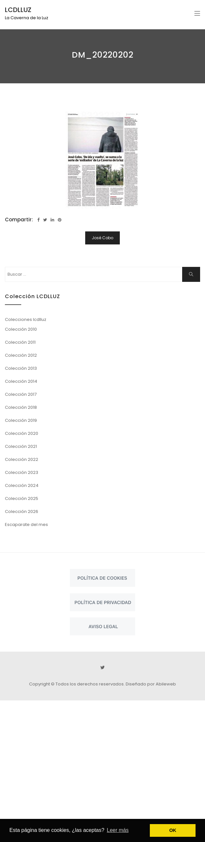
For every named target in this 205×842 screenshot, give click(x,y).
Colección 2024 (22, 485)
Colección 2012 (21, 355)
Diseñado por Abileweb (151, 684)
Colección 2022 (21, 459)
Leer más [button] (118, 830)
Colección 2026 (21, 511)
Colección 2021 (21, 446)
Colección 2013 (21, 368)
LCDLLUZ (18, 9)
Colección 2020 (21, 433)
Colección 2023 (21, 472)
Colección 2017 (21, 394)
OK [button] (172, 830)
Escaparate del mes (26, 524)
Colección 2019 (21, 420)
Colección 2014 (21, 381)
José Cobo (102, 238)
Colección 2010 (21, 329)
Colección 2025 (21, 498)
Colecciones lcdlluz (25, 319)
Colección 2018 (21, 407)
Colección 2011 (20, 342)
